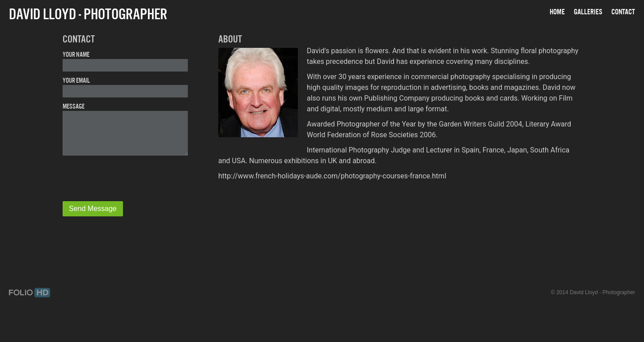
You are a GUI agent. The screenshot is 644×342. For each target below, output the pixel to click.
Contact (623, 12)
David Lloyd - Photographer (88, 14)
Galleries (588, 12)
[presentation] (126, 179)
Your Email (76, 80)
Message (74, 106)
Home (557, 12)
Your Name (76, 54)
